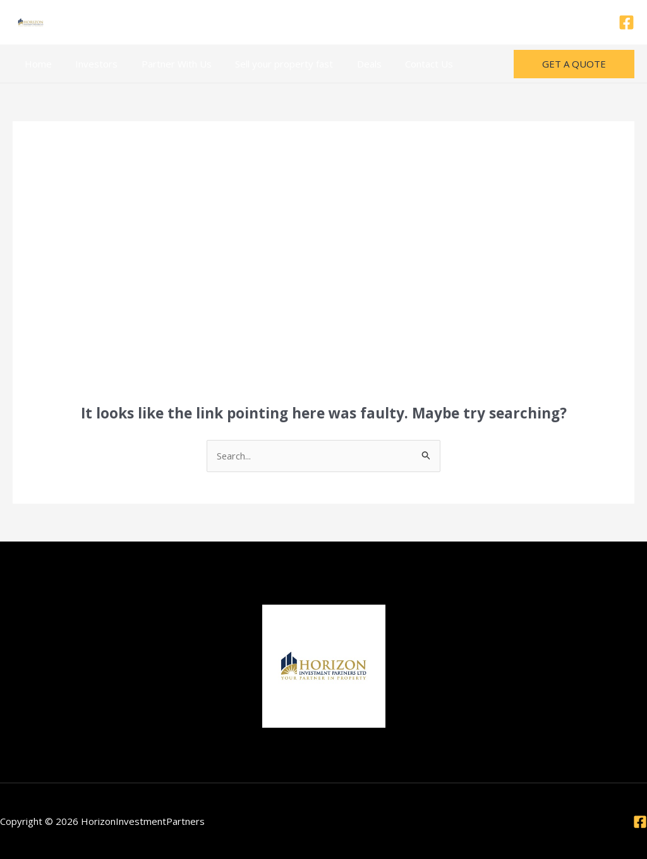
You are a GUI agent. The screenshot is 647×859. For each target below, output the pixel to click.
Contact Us (403, 63)
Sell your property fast (268, 63)
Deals (348, 63)
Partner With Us (165, 63)
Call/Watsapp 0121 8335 (323, 22)
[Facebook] (626, 22)
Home (35, 63)
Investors (89, 63)
